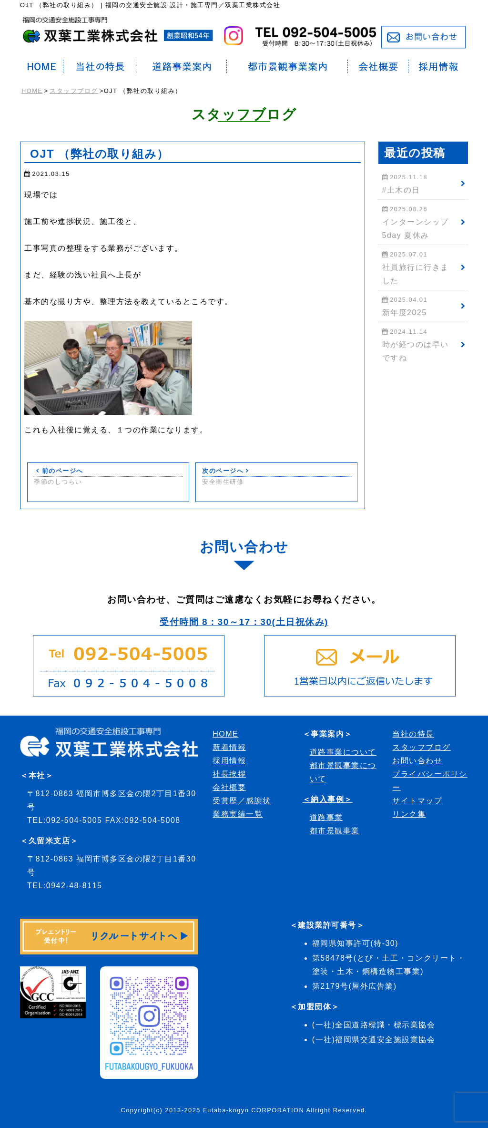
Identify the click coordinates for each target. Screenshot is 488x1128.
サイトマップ (417, 801)
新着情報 (229, 747)
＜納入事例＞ (328, 799)
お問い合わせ (417, 761)
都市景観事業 (335, 831)
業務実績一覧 (238, 814)
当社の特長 (413, 734)
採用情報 (229, 761)
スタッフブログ (74, 90)
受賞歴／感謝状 (242, 801)
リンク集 (409, 814)
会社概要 (229, 787)
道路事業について (343, 752)
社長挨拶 (229, 774)
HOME (31, 90)
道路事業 (326, 817)
